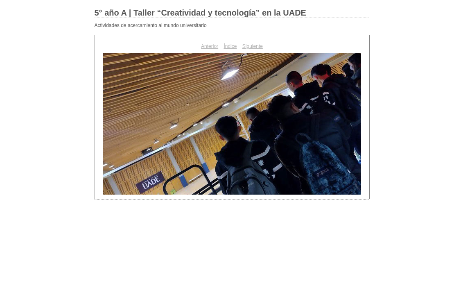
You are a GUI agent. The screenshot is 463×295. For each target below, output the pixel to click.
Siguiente (252, 46)
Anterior (209, 46)
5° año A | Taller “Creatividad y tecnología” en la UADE (200, 12)
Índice (230, 46)
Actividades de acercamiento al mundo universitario (151, 25)
